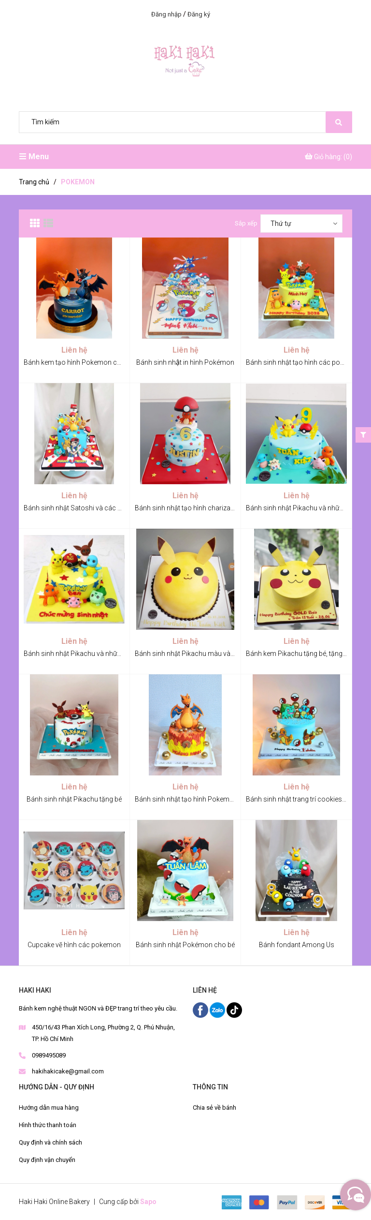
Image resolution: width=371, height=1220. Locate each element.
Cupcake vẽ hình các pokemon (74, 945)
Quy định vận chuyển (47, 1159)
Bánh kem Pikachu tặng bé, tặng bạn (301, 653)
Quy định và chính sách (50, 1142)
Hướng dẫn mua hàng (49, 1107)
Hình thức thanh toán (47, 1125)
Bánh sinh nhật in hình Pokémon (185, 362)
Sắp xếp (246, 223)
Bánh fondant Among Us (296, 945)
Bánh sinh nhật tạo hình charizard (186, 508)
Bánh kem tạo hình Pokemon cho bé (79, 362)
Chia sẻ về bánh (214, 1107)
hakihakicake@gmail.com (68, 1071)
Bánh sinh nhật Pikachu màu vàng (186, 653)
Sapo (148, 1201)
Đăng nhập (166, 14)
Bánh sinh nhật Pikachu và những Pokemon (90, 653)
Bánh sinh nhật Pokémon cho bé (185, 945)
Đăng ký (198, 14)
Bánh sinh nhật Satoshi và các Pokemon (85, 508)
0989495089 (49, 1055)
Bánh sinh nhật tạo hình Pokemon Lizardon (200, 799)
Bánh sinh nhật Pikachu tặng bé (74, 799)
